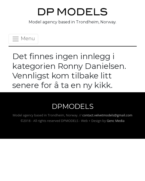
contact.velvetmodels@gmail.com (107, 115)
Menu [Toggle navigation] (23, 39)
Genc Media (116, 120)
